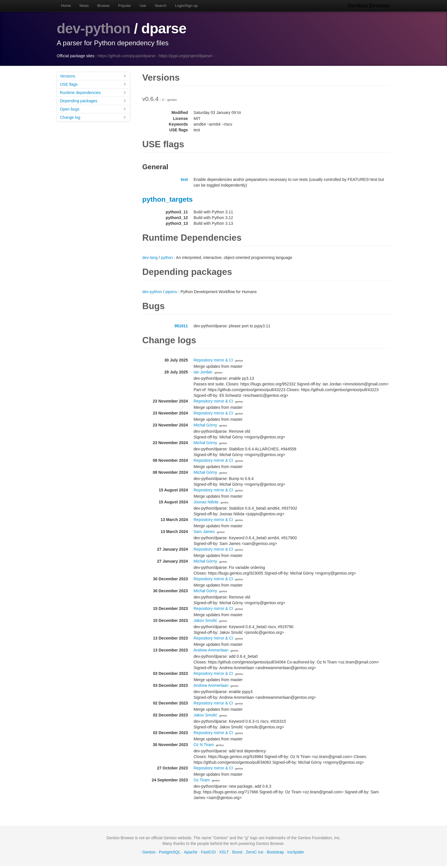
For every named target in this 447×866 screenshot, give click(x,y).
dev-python (94, 28)
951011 (181, 325)
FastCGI (208, 851)
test (184, 179)
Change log (93, 117)
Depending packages (93, 100)
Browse (103, 5)
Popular (124, 5)
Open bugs (93, 108)
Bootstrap (275, 851)
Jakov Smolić (205, 620)
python (167, 257)
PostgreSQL (169, 851)
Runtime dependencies (93, 92)
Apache (190, 851)
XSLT (224, 851)
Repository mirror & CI (213, 360)
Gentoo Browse (369, 6)
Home (66, 5)
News (84, 5)
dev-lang (150, 257)
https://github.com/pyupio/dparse (126, 55)
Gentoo (148, 851)
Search (160, 5)
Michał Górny (205, 424)
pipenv (171, 291)
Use (142, 5)
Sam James (204, 531)
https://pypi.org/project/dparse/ (185, 55)
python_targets (167, 199)
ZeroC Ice (254, 851)
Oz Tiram (202, 779)
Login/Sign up (186, 5)
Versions (93, 75)
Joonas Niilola (206, 501)
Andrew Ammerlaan (211, 650)
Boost (237, 851)
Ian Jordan (203, 371)
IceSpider (295, 851)
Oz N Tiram (204, 744)
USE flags (93, 83)
